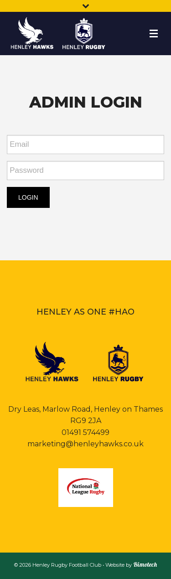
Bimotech (145, 564)
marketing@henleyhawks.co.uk (85, 443)
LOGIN (28, 197)
